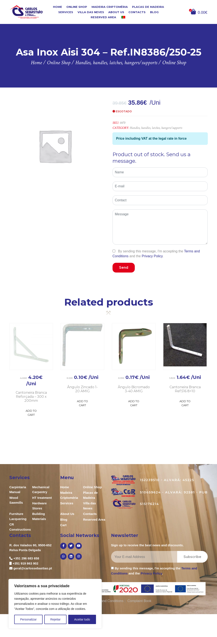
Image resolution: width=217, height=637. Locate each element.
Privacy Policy (152, 256)
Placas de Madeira (148, 6)
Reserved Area (103, 17)
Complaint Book (139, 601)
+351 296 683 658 (26, 558)
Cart (63, 525)
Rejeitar (55, 619)
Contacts (137, 12)
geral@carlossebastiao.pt (32, 568)
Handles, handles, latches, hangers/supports (156, 128)
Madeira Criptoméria (110, 6)
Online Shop (76, 6)
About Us (116, 12)
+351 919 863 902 (25, 563)
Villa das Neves (91, 12)
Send (123, 268)
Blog (154, 12)
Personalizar (28, 619)
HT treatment (42, 497)
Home (57, 6)
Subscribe (192, 557)
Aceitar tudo (82, 619)
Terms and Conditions (107, 601)
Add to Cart (31, 412)
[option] (55, 146)
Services (65, 12)
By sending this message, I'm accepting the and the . (156, 253)
